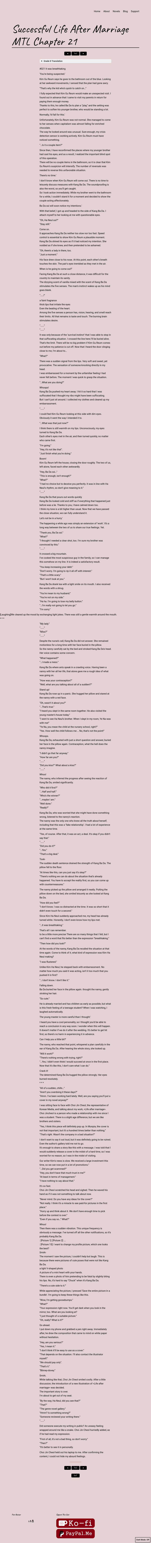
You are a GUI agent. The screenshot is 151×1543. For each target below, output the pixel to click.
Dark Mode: (142, 1539)
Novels (116, 11)
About (106, 11)
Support (135, 11)
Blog (125, 11)
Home (97, 11)
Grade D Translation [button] (51, 61)
